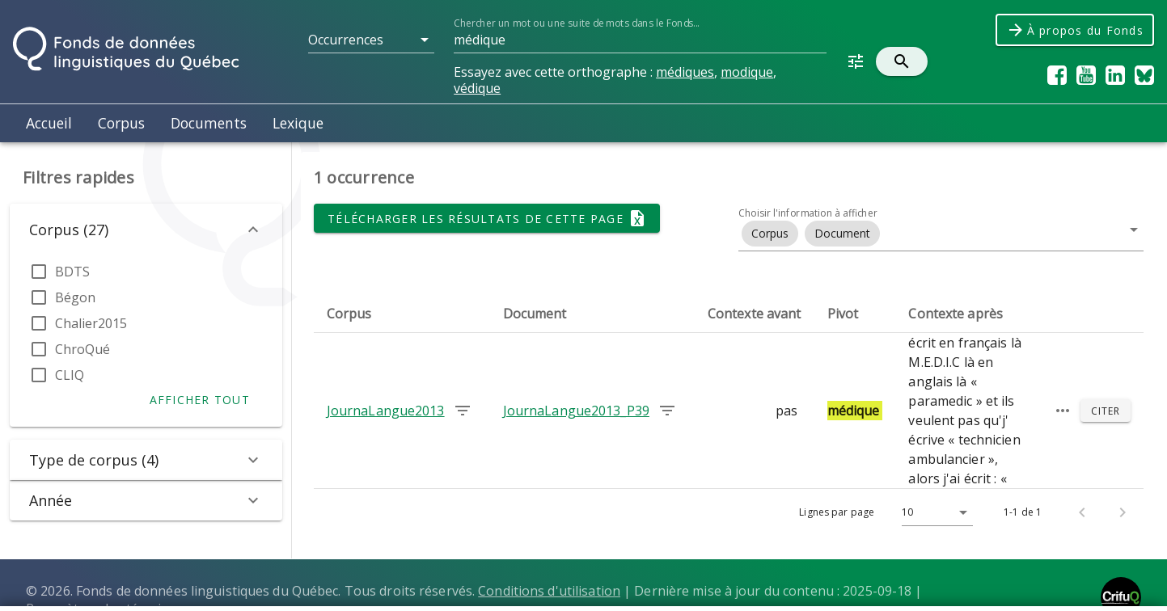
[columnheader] (402, 313)
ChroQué (82, 349)
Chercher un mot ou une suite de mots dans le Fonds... (576, 23)
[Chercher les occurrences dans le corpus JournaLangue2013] (462, 410)
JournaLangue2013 (386, 410)
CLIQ (69, 375)
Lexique (298, 123)
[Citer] (1105, 410)
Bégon (75, 297)
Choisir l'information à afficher (807, 213)
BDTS (72, 271)
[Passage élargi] (1062, 410)
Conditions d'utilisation (549, 591)
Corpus (121, 123)
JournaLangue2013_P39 (576, 410)
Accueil (49, 123)
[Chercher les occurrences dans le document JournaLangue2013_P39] (667, 410)
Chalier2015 (91, 323)
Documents (209, 123)
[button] (371, 40)
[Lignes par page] (933, 512)
